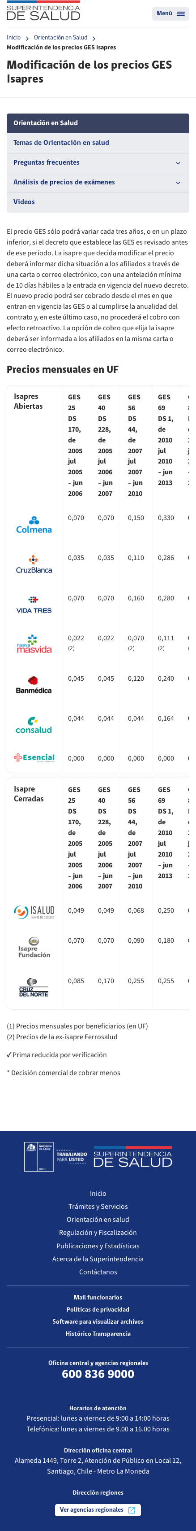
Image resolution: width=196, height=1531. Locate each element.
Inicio (14, 38)
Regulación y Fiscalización (98, 1233)
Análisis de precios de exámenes (98, 183)
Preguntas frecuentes (98, 163)
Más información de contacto (98, 1387)
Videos (24, 202)
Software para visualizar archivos (98, 1322)
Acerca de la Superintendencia (98, 1259)
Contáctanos (98, 1272)
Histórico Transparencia (98, 1334)
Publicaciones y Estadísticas (98, 1246)
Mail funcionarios (98, 1298)
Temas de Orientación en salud (61, 143)
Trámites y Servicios (98, 1207)
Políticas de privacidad (98, 1310)
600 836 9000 (98, 1375)
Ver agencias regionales (98, 1510)
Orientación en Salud (60, 38)
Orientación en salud (98, 1220)
